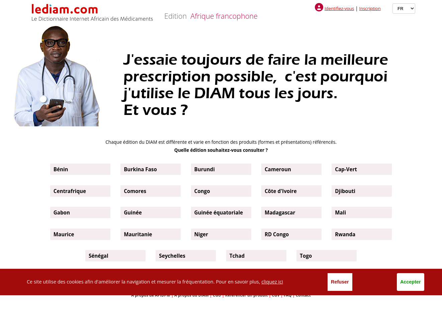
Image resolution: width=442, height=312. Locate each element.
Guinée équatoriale (218, 212)
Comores (135, 191)
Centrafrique (70, 191)
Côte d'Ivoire (281, 191)
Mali (340, 212)
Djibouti (345, 191)
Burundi (204, 169)
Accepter (410, 282)
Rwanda (345, 234)
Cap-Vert (346, 169)
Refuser (340, 282)
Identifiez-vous (339, 8)
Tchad (237, 255)
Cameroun (278, 169)
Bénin (61, 169)
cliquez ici (272, 281)
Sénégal (98, 255)
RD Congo (277, 234)
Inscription (370, 8)
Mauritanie (138, 234)
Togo (306, 255)
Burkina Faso (140, 169)
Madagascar (280, 212)
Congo (202, 191)
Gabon (62, 212)
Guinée (133, 212)
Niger (201, 234)
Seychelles (172, 255)
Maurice (64, 234)
